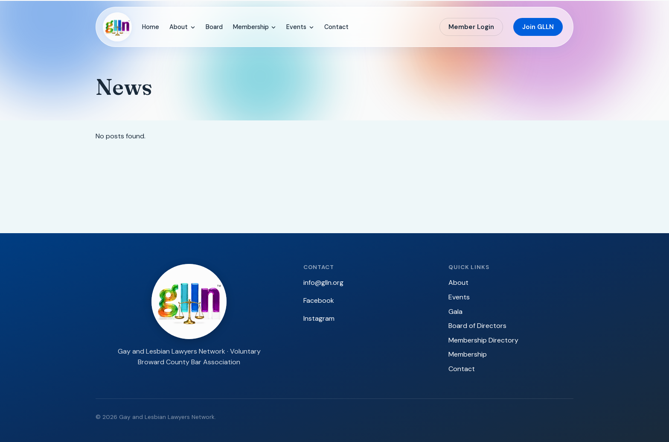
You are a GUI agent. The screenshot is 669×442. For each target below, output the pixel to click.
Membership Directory (483, 340)
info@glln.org (323, 282)
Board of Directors (477, 325)
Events (300, 27)
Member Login (471, 27)
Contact (336, 27)
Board (214, 27)
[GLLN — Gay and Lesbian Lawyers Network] (117, 26)
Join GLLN (538, 27)
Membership (254, 27)
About (182, 27)
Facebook (318, 300)
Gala (455, 311)
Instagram (318, 318)
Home (150, 27)
